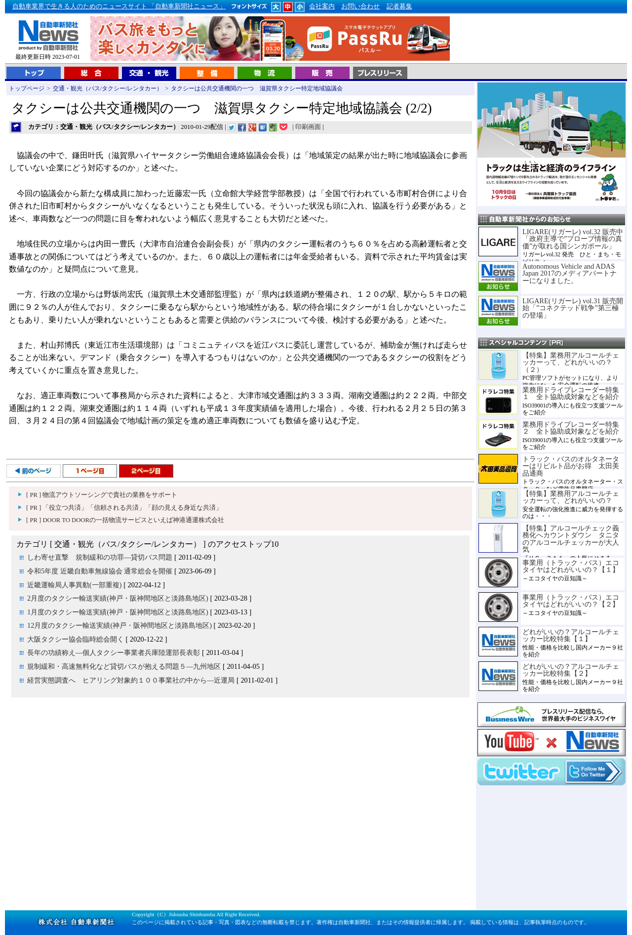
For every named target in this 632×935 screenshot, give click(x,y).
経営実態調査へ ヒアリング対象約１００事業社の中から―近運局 (131, 680)
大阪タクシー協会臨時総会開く (75, 639)
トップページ (26, 88)
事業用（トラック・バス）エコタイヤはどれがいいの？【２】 (570, 600)
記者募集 (399, 6)
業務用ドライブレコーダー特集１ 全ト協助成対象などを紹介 (570, 393)
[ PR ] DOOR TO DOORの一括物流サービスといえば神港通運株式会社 (125, 520)
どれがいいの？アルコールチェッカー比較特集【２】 (570, 669)
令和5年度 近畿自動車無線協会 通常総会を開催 (99, 571)
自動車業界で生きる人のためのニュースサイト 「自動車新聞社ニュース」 (119, 6)
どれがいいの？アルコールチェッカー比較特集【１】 (570, 635)
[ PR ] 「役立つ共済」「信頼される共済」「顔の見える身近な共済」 (124, 507)
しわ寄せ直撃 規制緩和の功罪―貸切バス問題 (99, 557)
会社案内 (322, 6)
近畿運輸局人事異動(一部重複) (74, 585)
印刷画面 (308, 126)
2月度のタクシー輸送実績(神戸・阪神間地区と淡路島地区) (117, 598)
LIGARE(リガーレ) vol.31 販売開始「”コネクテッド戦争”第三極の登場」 (572, 308)
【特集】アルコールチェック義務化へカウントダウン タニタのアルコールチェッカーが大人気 (570, 538)
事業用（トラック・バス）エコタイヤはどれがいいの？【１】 (570, 566)
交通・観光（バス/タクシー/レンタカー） (108, 88)
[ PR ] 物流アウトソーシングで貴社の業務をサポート (101, 494)
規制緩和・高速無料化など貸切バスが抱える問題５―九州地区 (124, 666)
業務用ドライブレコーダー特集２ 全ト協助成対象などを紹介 (570, 427)
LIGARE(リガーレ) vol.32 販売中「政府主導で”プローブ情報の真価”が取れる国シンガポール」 (572, 239)
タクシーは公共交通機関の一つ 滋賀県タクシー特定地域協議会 (257, 88)
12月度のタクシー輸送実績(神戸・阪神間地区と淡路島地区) (119, 625)
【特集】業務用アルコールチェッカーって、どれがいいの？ (570, 496)
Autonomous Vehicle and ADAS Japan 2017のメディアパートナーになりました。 (569, 273)
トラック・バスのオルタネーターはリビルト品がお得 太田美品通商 (570, 466)
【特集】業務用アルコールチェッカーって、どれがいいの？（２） (570, 362)
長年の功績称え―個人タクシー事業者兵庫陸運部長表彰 (113, 652)
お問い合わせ (360, 6)
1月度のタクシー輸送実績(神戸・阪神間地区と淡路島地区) (117, 612)
